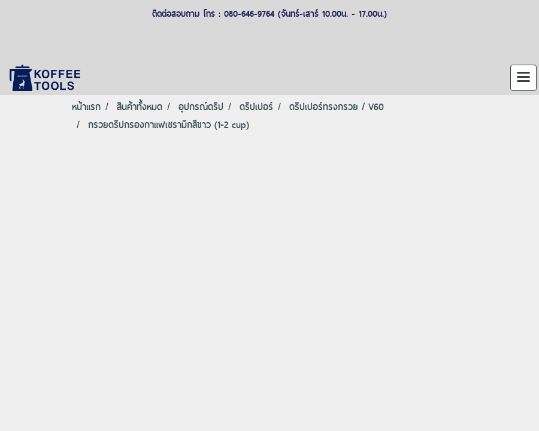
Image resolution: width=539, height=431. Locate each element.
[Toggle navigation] (523, 78)
